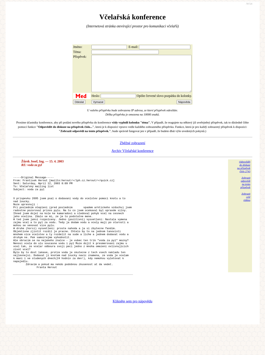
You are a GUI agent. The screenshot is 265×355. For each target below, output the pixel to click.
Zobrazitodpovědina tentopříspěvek (245, 189)
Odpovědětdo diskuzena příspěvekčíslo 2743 (243, 173)
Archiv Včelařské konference (132, 158)
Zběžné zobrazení (132, 150)
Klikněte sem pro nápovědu (132, 328)
